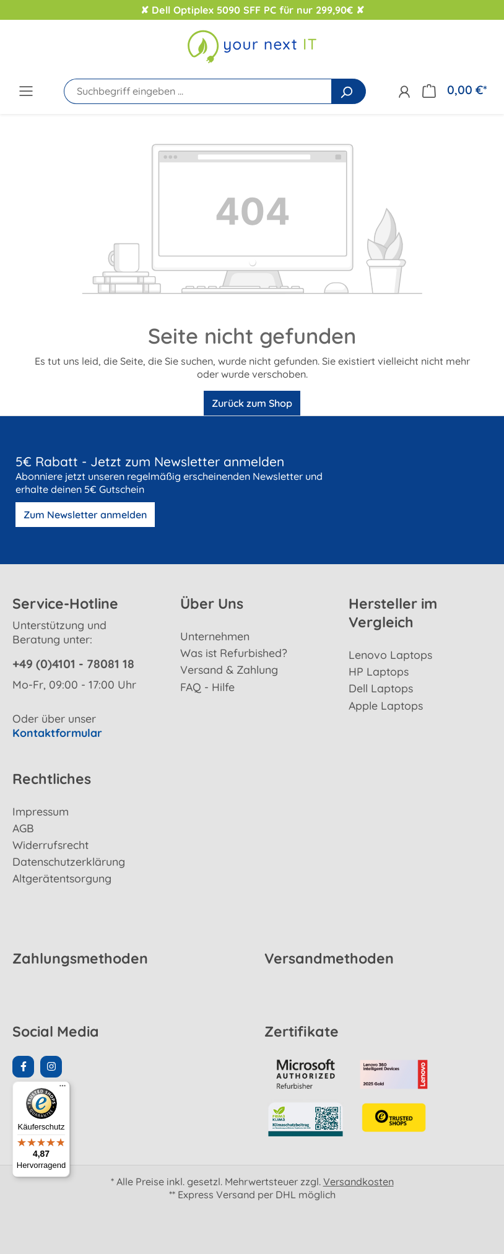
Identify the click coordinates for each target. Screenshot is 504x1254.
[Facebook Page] (23, 1067)
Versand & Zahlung (229, 669)
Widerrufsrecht (50, 844)
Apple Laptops (386, 705)
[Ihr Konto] (404, 91)
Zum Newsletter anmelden (85, 514)
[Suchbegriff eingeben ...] (198, 91)
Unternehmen (215, 636)
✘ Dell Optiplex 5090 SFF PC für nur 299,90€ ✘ (252, 10)
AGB (23, 828)
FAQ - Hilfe (207, 687)
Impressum (40, 811)
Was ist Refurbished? (233, 653)
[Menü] (25, 91)
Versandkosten (358, 1181)
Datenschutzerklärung (68, 861)
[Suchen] (348, 91)
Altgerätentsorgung (61, 878)
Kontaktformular (57, 732)
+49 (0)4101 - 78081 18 (73, 663)
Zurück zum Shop (252, 403)
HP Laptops (379, 671)
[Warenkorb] (454, 90)
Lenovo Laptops (390, 654)
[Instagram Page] (51, 1067)
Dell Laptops (381, 688)
